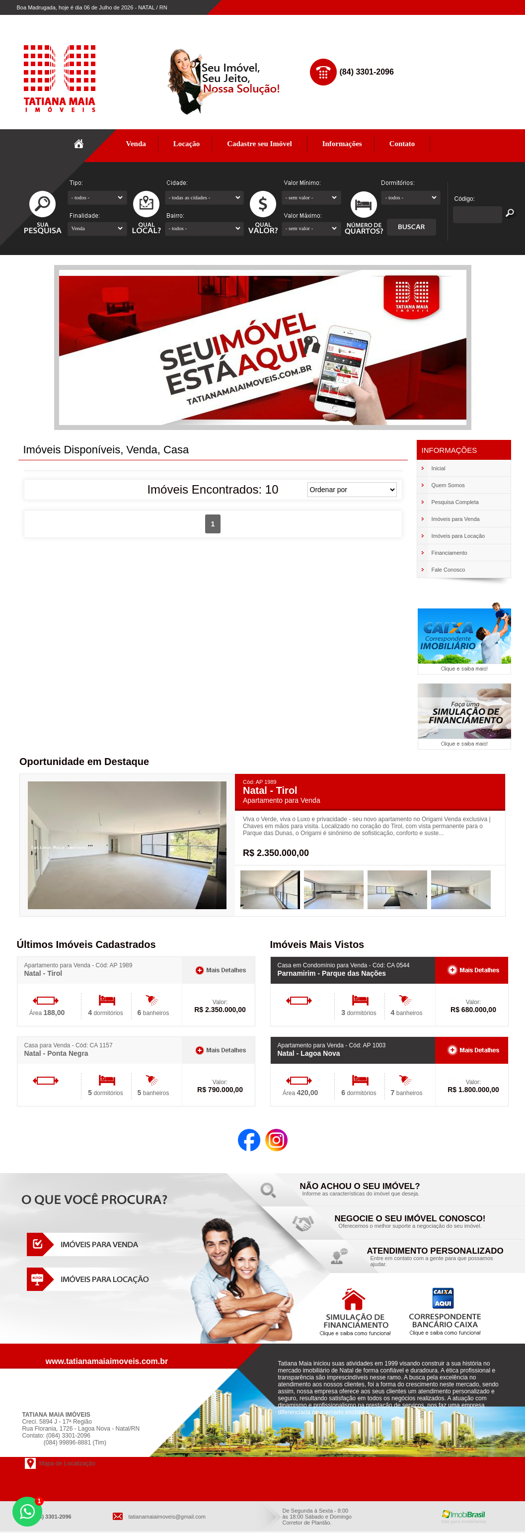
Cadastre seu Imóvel (259, 144)
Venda (136, 144)
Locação (186, 144)
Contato (402, 144)
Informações (342, 144)
